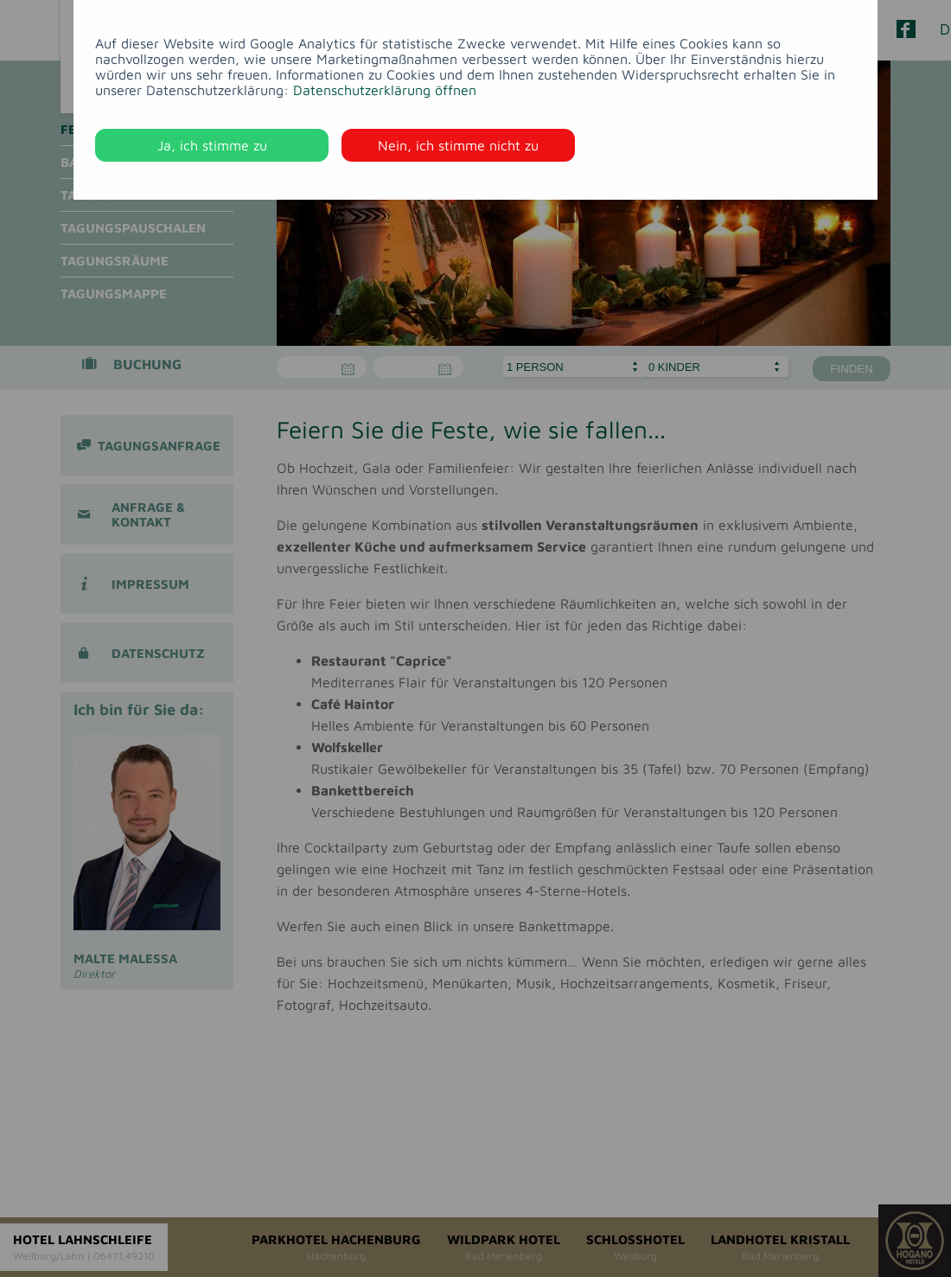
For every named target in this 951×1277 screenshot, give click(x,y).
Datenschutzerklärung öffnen (384, 90)
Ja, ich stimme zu (212, 145)
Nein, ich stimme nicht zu (458, 145)
